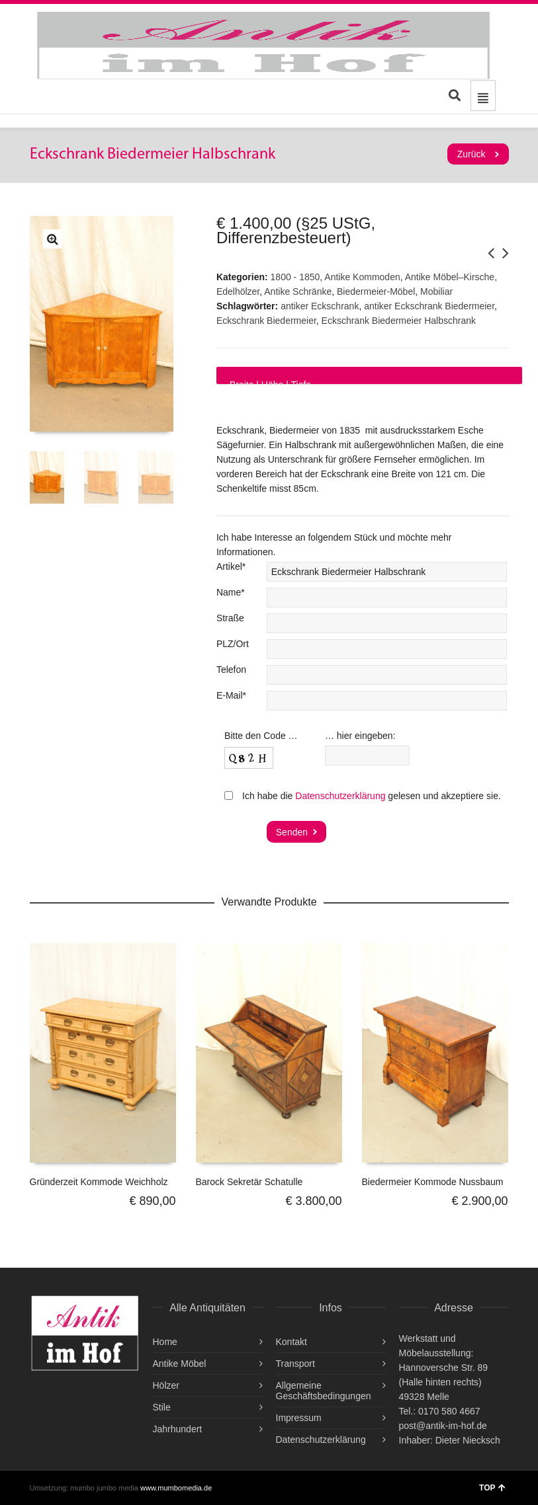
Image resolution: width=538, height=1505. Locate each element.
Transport (295, 1363)
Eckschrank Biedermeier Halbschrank (399, 320)
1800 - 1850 (295, 277)
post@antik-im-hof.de (443, 1425)
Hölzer (166, 1385)
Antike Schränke (298, 291)
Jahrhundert (177, 1429)
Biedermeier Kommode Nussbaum (433, 1182)
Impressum (299, 1417)
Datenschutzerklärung (340, 796)
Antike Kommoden (362, 277)
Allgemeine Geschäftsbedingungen (323, 1390)
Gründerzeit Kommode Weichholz (99, 1182)
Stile (162, 1407)
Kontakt (291, 1341)
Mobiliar (436, 291)
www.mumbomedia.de (176, 1488)
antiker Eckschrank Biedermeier (429, 306)
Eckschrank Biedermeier (266, 320)
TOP (492, 1487)
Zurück (471, 154)
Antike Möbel (179, 1363)
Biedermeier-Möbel (376, 291)
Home (165, 1341)
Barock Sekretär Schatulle (249, 1182)
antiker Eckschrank (320, 306)
